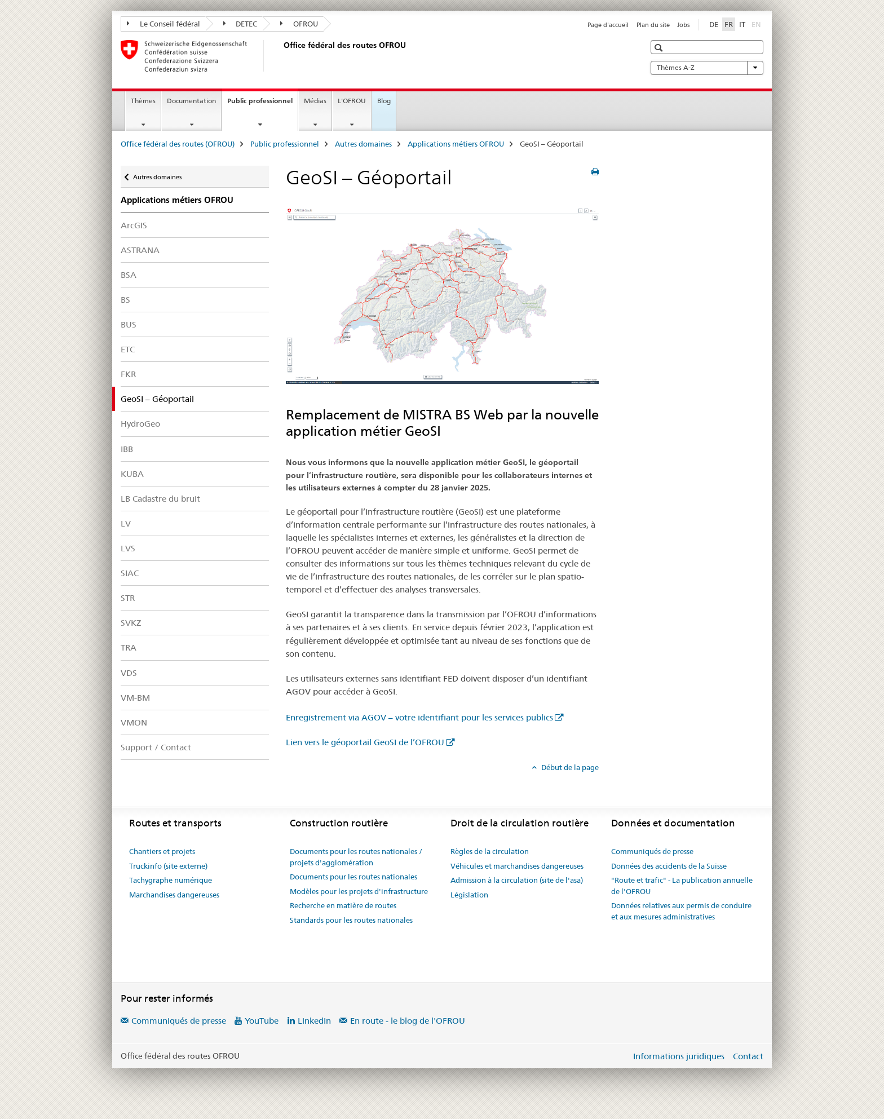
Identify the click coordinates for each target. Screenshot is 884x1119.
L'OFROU (352, 100)
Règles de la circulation (489, 851)
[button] (660, 48)
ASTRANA (140, 250)
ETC (128, 349)
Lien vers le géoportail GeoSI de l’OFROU (365, 742)
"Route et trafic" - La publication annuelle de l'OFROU (682, 885)
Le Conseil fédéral (163, 23)
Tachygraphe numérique (170, 879)
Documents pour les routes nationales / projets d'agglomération (356, 857)
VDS (129, 672)
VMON (134, 722)
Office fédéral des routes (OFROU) (178, 143)
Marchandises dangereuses (174, 894)
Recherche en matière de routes (343, 905)
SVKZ (131, 622)
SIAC (130, 573)
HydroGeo (140, 423)
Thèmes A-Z (707, 67)
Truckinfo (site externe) (168, 865)
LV (126, 523)
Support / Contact (156, 747)
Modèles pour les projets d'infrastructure (359, 891)
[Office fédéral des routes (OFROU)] (281, 56)
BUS (128, 324)
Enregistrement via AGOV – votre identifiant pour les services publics (419, 717)
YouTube (262, 1020)
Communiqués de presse (652, 851)
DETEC (240, 23)
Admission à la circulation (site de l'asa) (516, 879)
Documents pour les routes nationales (353, 876)
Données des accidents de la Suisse (669, 865)
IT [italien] (742, 24)
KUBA (132, 473)
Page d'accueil (608, 25)
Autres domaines (363, 143)
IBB (127, 449)
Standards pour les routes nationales (351, 920)
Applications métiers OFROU (456, 143)
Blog (384, 100)
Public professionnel (262, 104)
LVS (128, 548)
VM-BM (135, 697)
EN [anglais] (757, 24)
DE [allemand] (713, 24)
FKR (128, 374)
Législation (469, 894)
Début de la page (569, 767)
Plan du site (653, 25)
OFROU (299, 23)
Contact (748, 1056)
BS (125, 299)
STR (128, 597)
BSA (128, 274)
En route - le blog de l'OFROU (407, 1020)
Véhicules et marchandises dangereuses (517, 865)
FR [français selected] (728, 24)
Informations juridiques (678, 1056)
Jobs (683, 25)
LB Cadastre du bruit (160, 498)
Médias (315, 100)
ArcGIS (134, 225)
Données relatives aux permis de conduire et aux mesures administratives (681, 911)
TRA (128, 647)
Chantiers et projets (162, 851)
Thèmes (143, 100)
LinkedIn (314, 1020)
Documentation (191, 100)
